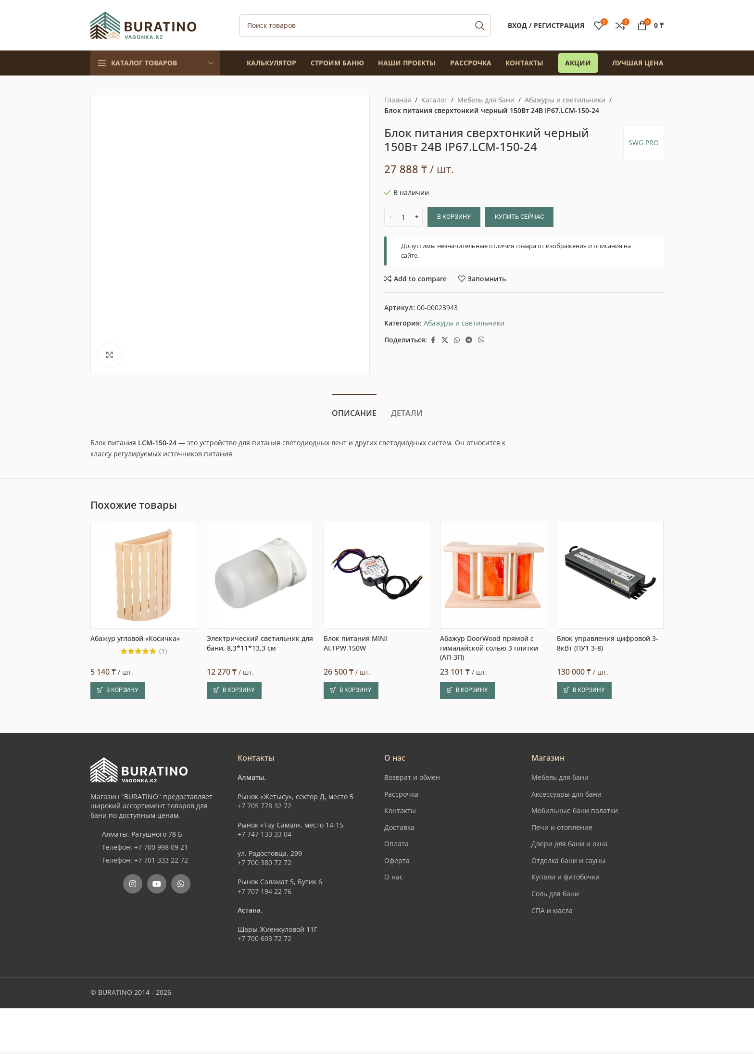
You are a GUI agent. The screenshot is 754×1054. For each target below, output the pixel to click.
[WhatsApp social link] (457, 340)
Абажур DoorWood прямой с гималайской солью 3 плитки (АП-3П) (489, 648)
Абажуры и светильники (565, 99)
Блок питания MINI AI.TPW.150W (355, 643)
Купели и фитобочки (565, 876)
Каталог (434, 99)
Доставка (399, 827)
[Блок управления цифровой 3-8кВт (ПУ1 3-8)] (610, 575)
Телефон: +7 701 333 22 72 (145, 860)
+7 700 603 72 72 (264, 938)
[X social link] (445, 340)
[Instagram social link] (132, 883)
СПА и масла (552, 910)
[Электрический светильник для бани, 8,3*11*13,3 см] (260, 575)
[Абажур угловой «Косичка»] (143, 575)
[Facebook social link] (433, 340)
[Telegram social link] (469, 340)
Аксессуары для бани (566, 794)
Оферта (397, 860)
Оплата (396, 843)
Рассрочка (401, 794)
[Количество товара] (403, 217)
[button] (117, 690)
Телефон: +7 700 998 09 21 (145, 847)
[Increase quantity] (417, 217)
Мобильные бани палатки (574, 810)
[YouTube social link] (156, 883)
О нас (393, 876)
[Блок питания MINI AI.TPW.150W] (377, 575)
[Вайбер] (481, 340)
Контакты (400, 810)
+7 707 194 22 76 (264, 891)
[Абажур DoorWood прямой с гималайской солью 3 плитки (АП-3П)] (493, 575)
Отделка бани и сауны (568, 860)
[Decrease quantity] (390, 217)
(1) (163, 651)
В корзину (454, 216)
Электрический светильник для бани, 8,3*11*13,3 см (260, 643)
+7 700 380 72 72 (264, 862)
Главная (397, 99)
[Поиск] (365, 25)
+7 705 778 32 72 (264, 805)
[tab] (354, 408)
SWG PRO (643, 142)
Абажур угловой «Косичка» (135, 638)
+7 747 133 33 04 (264, 834)
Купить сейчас (519, 216)
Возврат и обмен (412, 777)
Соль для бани (555, 893)
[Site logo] (143, 24)
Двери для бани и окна (569, 843)
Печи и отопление (561, 827)
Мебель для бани (486, 99)
